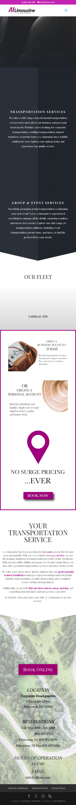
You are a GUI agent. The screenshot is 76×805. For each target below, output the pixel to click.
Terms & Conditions (18, 788)
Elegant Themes (31, 801)
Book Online (38, 669)
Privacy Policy (58, 788)
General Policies (40, 788)
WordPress (60, 801)
